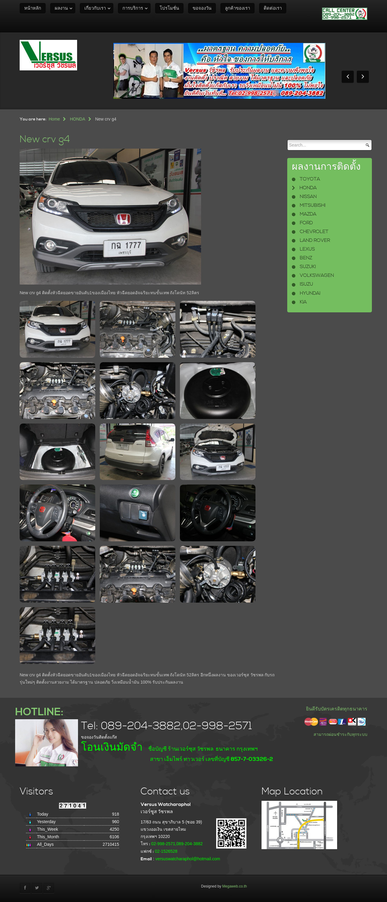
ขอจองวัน (202, 8)
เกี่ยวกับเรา (95, 8)
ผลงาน (61, 8)
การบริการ (132, 8)
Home (54, 119)
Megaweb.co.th (234, 886)
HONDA (77, 119)
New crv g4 (45, 139)
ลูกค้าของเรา (237, 8)
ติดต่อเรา (273, 8)
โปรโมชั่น (169, 8)
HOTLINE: (39, 712)
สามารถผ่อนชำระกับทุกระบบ (340, 734)
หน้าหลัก (32, 8)
